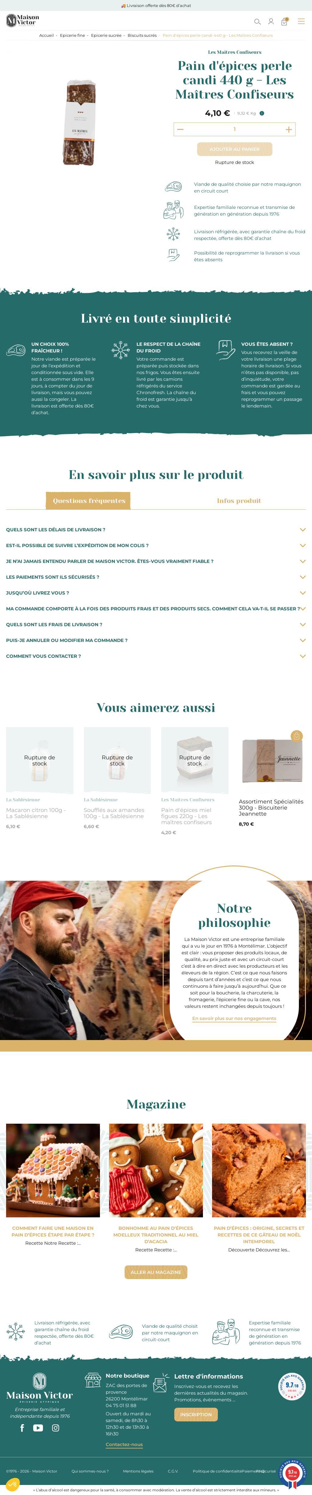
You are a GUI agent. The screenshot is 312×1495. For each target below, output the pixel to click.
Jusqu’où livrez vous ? (156, 593)
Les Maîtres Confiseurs (234, 52)
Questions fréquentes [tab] (88, 501)
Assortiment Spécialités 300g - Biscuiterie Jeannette (271, 808)
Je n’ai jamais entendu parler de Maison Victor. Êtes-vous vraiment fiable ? (156, 561)
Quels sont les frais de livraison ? (156, 624)
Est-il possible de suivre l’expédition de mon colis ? (156, 545)
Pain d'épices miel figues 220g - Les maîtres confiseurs (186, 816)
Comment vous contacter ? (156, 656)
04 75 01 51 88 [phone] (121, 1405)
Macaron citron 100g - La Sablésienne (36, 813)
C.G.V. (173, 1471)
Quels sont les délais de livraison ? (156, 529)
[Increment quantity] (289, 129)
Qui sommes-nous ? (90, 1471)
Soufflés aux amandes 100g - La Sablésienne (114, 813)
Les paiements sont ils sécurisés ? (156, 577)
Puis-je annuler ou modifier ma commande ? (156, 640)
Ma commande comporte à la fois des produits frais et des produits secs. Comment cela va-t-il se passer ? (156, 609)
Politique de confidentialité (217, 1471)
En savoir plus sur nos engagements (234, 1018)
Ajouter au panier (235, 149)
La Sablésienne (23, 800)
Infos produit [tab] (238, 501)
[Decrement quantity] (180, 129)
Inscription (196, 1414)
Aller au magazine (156, 1272)
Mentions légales (138, 1471)
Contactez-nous (124, 1444)
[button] (12, 1484)
